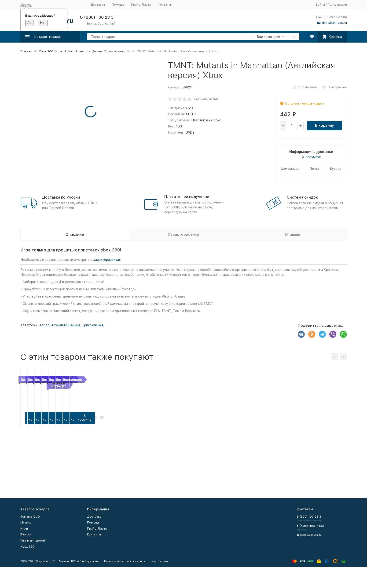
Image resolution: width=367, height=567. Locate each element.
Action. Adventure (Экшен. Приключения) (95, 51)
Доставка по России (61, 197)
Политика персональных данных (125, 561)
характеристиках (107, 260)
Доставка (98, 4)
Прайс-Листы (141, 4)
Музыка (26, 522)
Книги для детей (32, 540)
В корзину (324, 125)
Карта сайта (160, 561)
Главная (26, 51)
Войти (320, 4)
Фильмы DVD (30, 516)
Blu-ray (25, 534)
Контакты (165, 4)
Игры (24, 528)
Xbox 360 (46, 51)
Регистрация (337, 4)
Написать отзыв (206, 99)
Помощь (118, 4)
